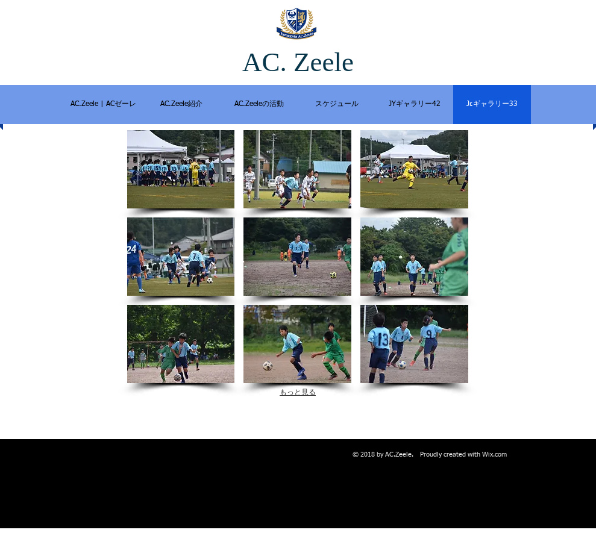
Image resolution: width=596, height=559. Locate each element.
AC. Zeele (298, 62)
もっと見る (298, 392)
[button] (181, 169)
